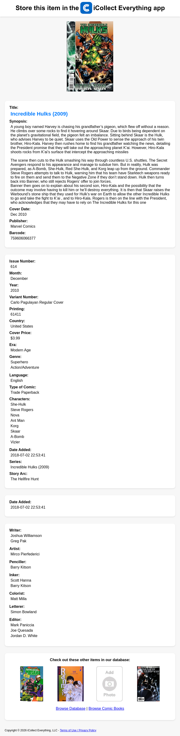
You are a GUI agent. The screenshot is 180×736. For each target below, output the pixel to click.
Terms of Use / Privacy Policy (78, 730)
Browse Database (70, 708)
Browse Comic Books (106, 708)
